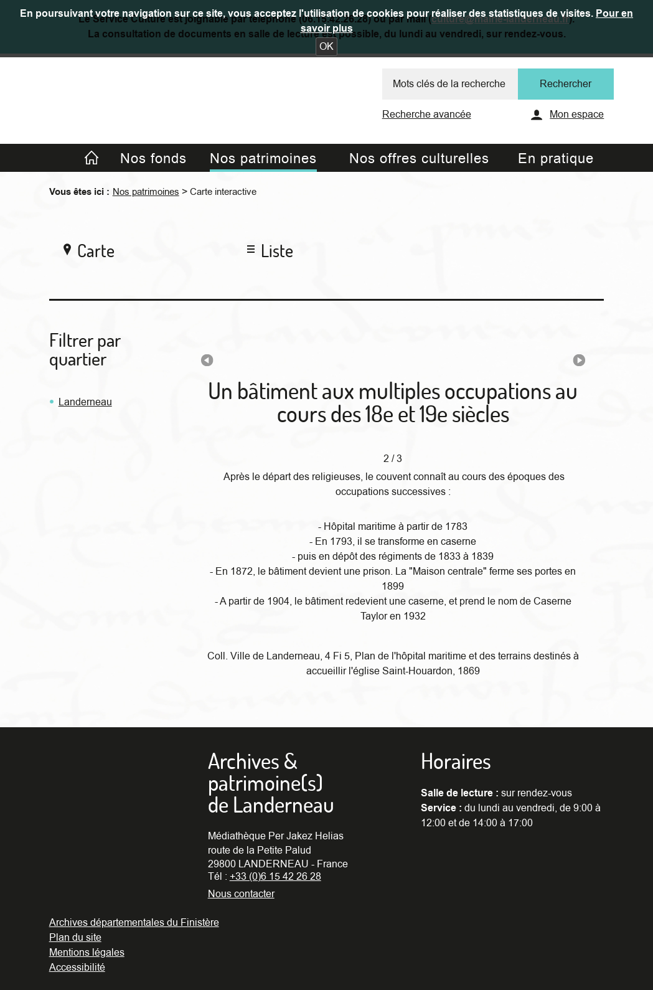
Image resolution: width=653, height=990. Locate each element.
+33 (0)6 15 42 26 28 (275, 877)
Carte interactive (223, 192)
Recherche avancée (426, 114)
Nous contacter (241, 894)
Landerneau (85, 402)
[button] (326, 46)
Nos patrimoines (146, 192)
